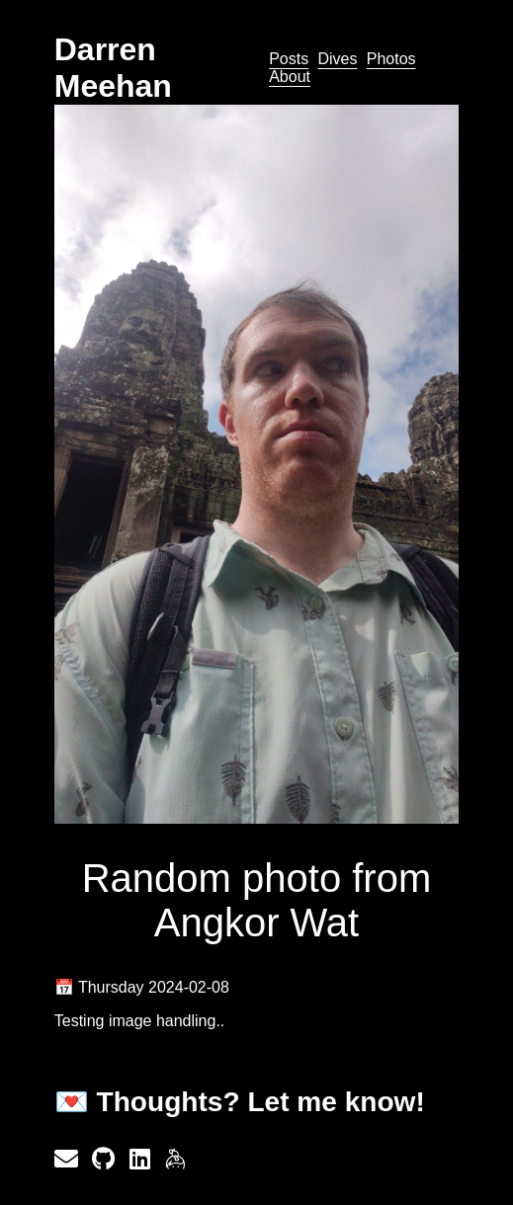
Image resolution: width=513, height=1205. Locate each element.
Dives (337, 58)
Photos (391, 58)
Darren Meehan (113, 68)
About (289, 76)
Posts (288, 58)
